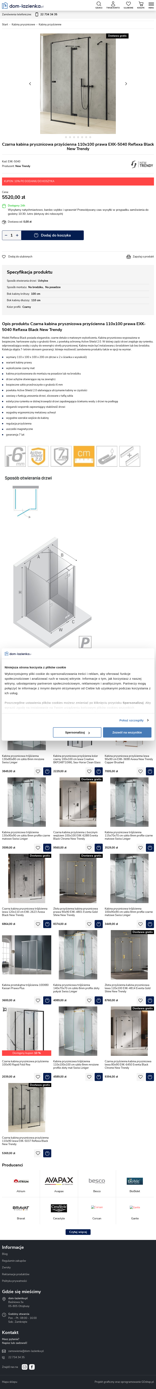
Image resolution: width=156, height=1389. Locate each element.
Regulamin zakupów (14, 1261)
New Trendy (22, 166)
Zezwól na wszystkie (127, 732)
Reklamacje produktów (15, 1274)
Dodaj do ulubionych (20, 256)
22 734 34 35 (16, 1357)
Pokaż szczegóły (131, 720)
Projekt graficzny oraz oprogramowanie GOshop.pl (124, 1382)
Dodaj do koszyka (56, 235)
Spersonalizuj (77, 732)
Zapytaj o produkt (143, 256)
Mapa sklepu (9, 1382)
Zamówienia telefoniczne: (29, 15)
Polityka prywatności (14, 1281)
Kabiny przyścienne (50, 24)
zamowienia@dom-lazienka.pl (26, 1351)
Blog (5, 1254)
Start (5, 24)
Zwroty (6, 1267)
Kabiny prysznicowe (23, 24)
